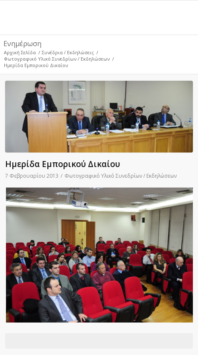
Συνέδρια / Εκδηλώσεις (68, 52)
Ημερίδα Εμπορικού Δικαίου (62, 164)
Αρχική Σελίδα (20, 52)
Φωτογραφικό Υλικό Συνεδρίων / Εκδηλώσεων (57, 59)
